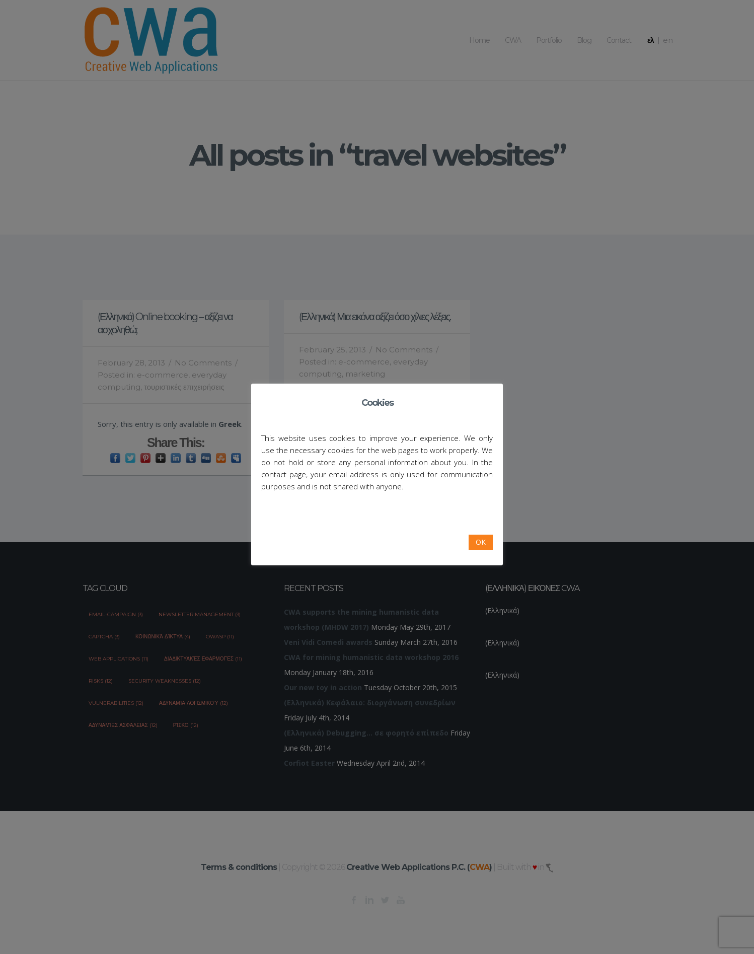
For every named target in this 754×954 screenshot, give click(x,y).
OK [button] (481, 542)
